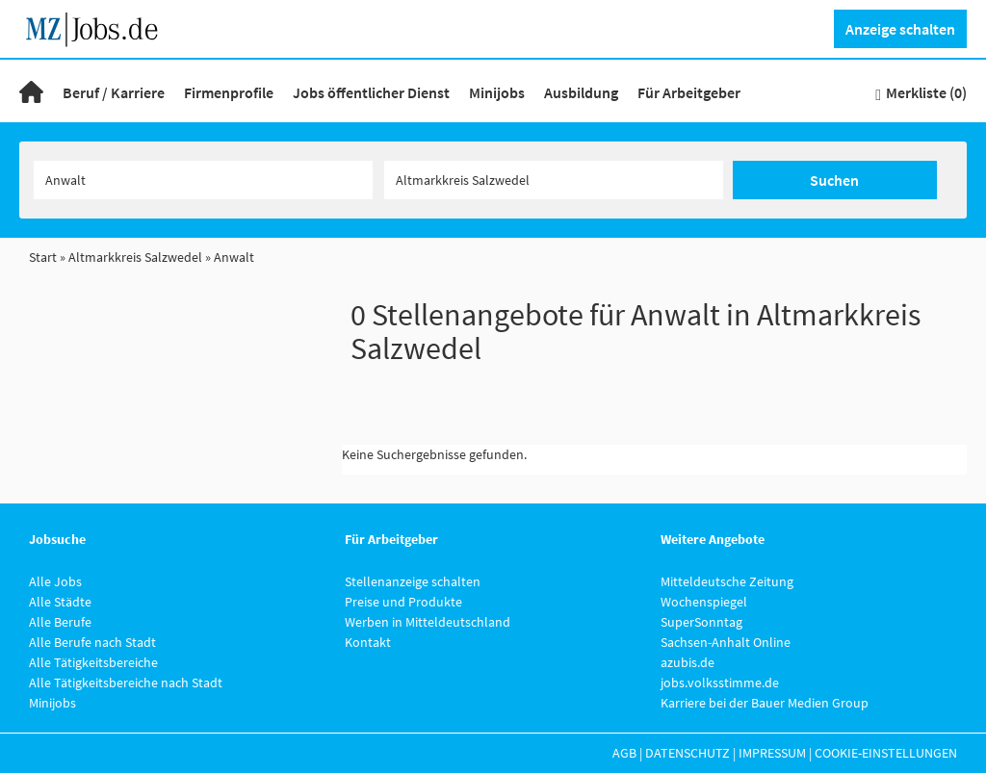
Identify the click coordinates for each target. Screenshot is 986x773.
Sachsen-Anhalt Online (726, 642)
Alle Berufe (60, 622)
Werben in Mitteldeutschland (427, 622)
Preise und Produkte (403, 601)
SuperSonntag (701, 622)
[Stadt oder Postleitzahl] (553, 180)
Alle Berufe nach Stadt (92, 642)
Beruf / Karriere (114, 92)
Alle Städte (60, 601)
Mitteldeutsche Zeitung (727, 581)
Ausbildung (581, 92)
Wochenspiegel (704, 601)
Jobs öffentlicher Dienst (371, 92)
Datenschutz (687, 752)
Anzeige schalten (900, 29)
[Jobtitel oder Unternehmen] (203, 180)
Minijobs (497, 92)
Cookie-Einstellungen (886, 752)
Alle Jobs (55, 581)
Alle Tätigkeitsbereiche (93, 662)
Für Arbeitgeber (688, 92)
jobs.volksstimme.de (720, 682)
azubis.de (687, 662)
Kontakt (368, 642)
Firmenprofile (228, 92)
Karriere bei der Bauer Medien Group (765, 702)
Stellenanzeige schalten (412, 581)
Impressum (772, 752)
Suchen (834, 180)
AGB (624, 752)
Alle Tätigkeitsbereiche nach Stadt (125, 682)
